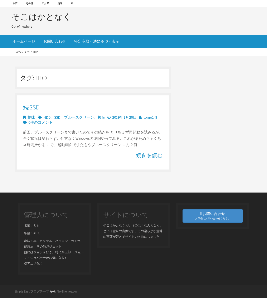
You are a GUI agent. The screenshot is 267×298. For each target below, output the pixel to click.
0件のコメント (40, 122)
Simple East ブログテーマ (32, 291)
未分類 (45, 3)
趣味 (60, 3)
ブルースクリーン (79, 117)
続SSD (31, 107)
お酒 (15, 3)
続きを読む (149, 155)
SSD (57, 117)
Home (18, 52)
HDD (46, 117)
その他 (29, 3)
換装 (101, 117)
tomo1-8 (150, 117)
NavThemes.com (67, 291)
